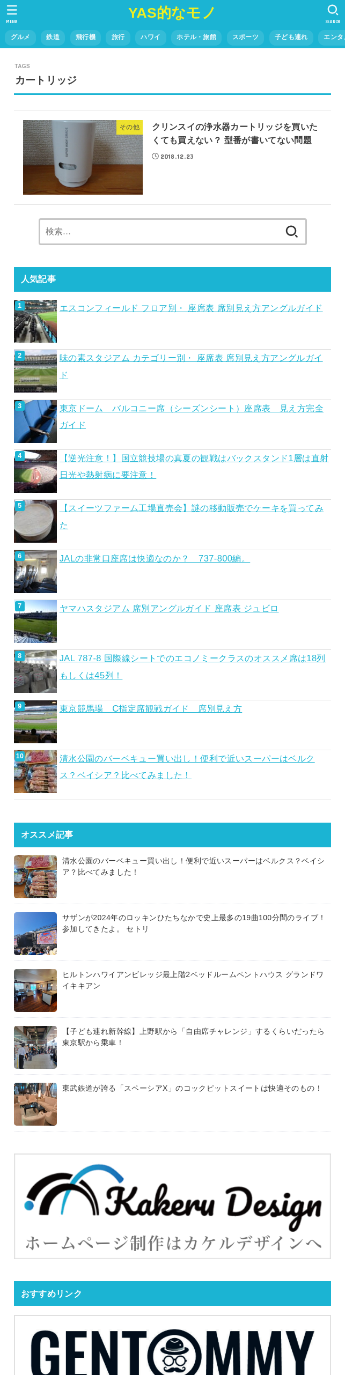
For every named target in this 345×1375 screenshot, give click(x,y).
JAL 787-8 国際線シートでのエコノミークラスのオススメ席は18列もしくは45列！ (193, 666)
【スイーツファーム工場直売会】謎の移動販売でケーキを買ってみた (192, 516)
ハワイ (150, 37)
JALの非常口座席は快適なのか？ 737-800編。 (155, 558)
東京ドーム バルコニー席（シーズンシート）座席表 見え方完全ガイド (192, 416)
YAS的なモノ (172, 13)
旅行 (118, 37)
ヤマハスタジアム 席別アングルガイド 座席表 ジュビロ (169, 608)
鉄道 (53, 37)
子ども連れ (291, 37)
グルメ (21, 37)
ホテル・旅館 (196, 37)
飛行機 (86, 37)
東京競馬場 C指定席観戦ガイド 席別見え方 (151, 708)
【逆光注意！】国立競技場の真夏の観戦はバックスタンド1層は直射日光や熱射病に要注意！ (194, 466)
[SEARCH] (333, 14)
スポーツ (245, 37)
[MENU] (12, 14)
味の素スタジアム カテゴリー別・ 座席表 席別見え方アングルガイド (191, 366)
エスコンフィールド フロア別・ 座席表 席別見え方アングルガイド (191, 308)
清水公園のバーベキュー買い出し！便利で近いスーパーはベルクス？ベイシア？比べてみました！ (187, 766)
